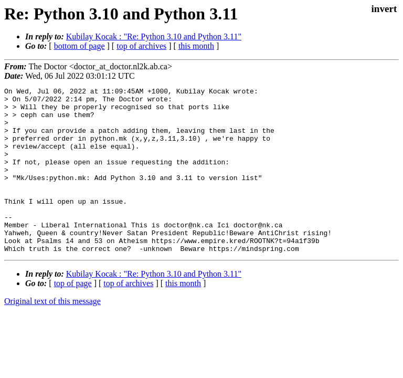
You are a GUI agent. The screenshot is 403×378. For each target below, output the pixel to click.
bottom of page (79, 45)
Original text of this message (52, 334)
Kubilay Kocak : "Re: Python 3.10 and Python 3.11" (153, 36)
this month (196, 45)
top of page (73, 316)
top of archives (141, 45)
